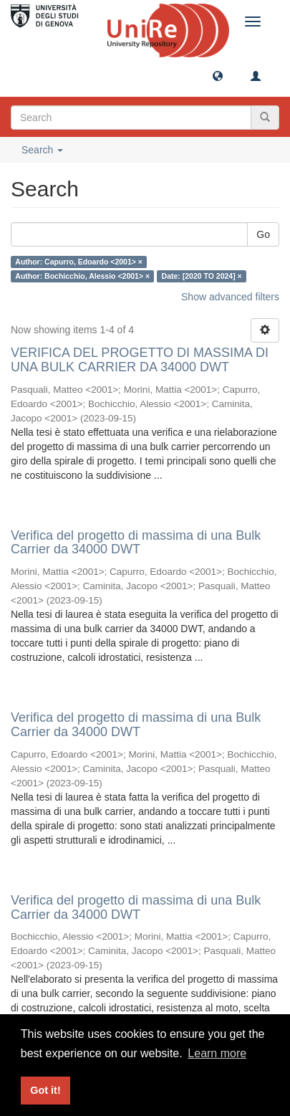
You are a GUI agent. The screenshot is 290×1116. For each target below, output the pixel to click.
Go (263, 234)
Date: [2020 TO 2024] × (202, 276)
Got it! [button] (45, 1090)
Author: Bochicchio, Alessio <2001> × (82, 276)
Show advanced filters (230, 296)
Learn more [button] (217, 1053)
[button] (218, 75)
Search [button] (42, 150)
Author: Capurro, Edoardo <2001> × (78, 261)
